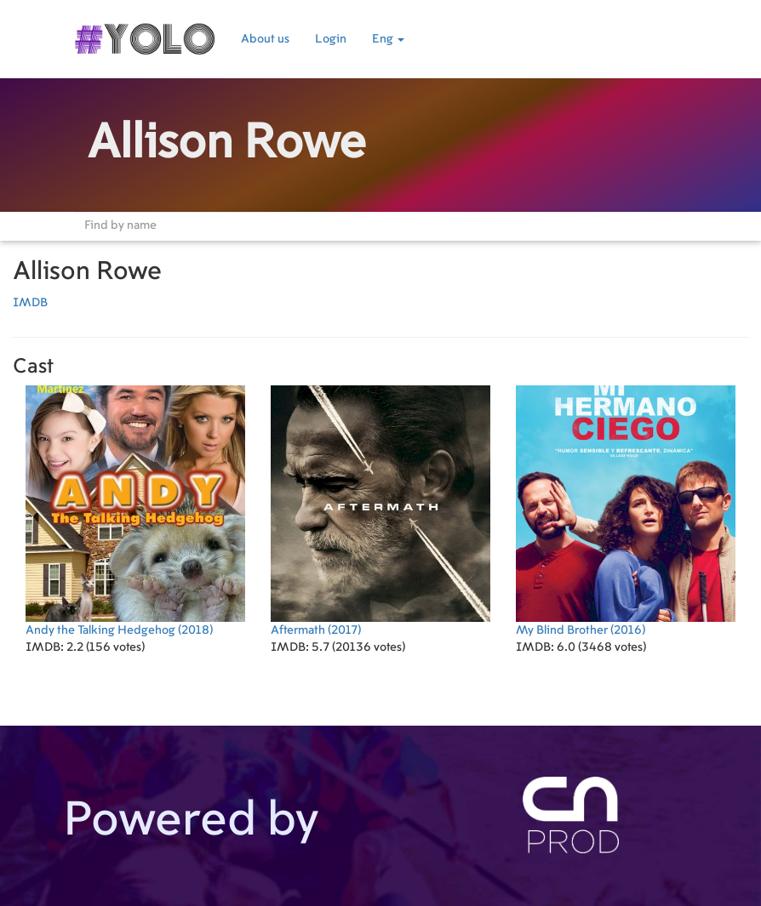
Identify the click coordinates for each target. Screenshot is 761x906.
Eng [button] (388, 39)
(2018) (135, 510)
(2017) (380, 510)
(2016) (625, 510)
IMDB (30, 303)
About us (265, 39)
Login (330, 39)
